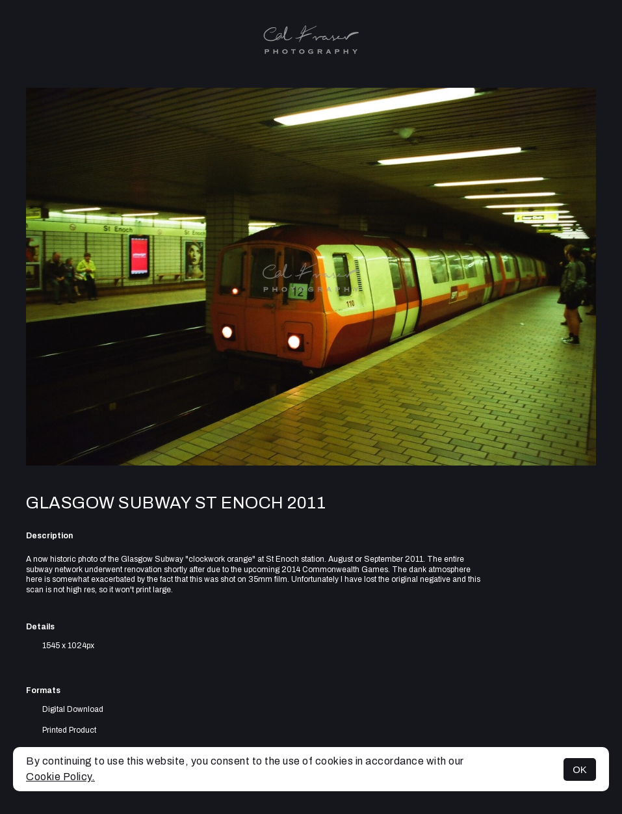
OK (580, 769)
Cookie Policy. (60, 776)
